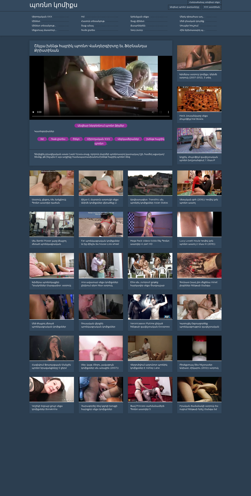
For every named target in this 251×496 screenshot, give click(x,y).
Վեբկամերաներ (128, 139)
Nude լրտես (58, 139)
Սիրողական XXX (98, 139)
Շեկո (76, 139)
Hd (42, 139)
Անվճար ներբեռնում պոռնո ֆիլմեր (101, 125)
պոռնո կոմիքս (53, 4)
